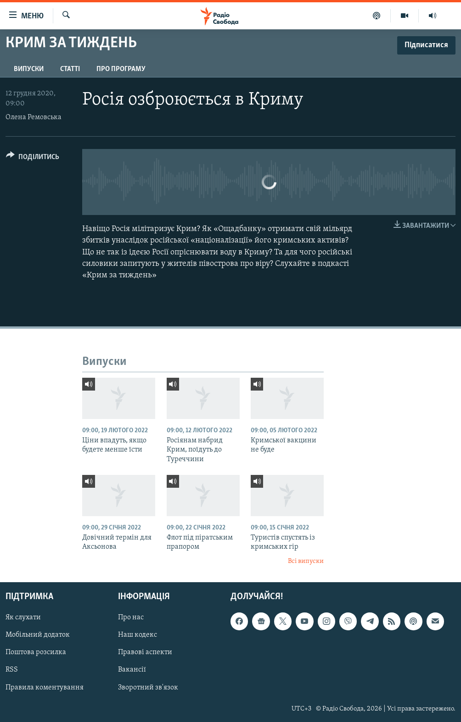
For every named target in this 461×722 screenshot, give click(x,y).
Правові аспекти (145, 652)
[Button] (32, 158)
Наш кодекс (137, 635)
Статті (70, 69)
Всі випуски (306, 561)
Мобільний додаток (38, 635)
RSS (12, 669)
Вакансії (132, 669)
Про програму (121, 69)
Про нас (131, 617)
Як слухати (23, 617)
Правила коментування (45, 687)
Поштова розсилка (36, 652)
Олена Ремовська (34, 117)
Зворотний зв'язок (148, 687)
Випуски (29, 69)
